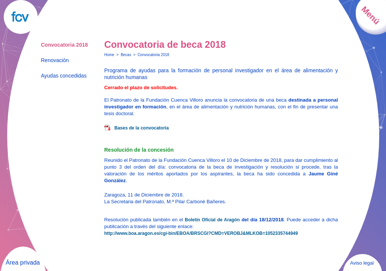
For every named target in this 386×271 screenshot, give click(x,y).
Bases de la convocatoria (142, 128)
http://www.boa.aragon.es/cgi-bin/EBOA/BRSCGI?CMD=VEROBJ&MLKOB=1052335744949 (201, 233)
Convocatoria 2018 (64, 45)
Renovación (55, 60)
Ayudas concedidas (64, 76)
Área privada (23, 262)
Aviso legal (362, 263)
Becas (126, 55)
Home (109, 55)
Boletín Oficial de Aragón (212, 219)
